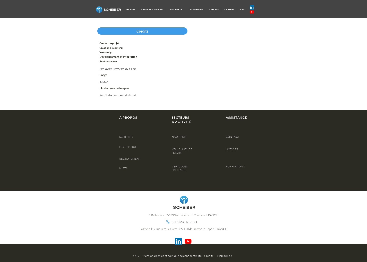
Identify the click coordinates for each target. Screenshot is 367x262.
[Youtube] (252, 12)
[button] (142, 31)
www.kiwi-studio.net (125, 68)
